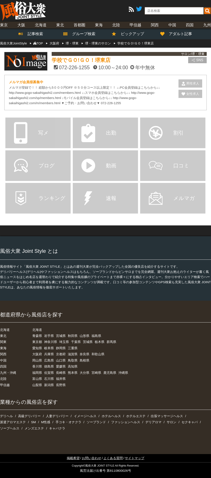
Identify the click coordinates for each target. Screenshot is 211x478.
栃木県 (99, 342)
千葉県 (76, 342)
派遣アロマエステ (13, 422)
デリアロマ (153, 422)
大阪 (21, 25)
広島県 (49, 360)
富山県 (37, 379)
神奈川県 (50, 342)
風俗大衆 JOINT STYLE (99, 465)
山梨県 (37, 385)
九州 (207, 25)
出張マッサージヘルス (167, 416)
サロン (171, 422)
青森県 (37, 336)
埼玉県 (64, 342)
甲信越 (135, 25)
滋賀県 (73, 354)
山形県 (84, 336)
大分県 (84, 372)
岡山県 (37, 360)
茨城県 (88, 342)
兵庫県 (49, 354)
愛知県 (37, 348)
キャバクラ (57, 428)
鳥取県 (73, 360)
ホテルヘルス (111, 416)
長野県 (61, 385)
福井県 (61, 379)
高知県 (73, 366)
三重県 (73, 348)
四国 (190, 25)
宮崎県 (96, 372)
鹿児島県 (109, 372)
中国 (172, 25)
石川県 (49, 379)
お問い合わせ (91, 458)
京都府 (61, 354)
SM (33, 422)
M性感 (45, 422)
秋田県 (73, 336)
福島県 (96, 336)
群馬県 (111, 342)
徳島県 (49, 366)
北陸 (116, 25)
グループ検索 (81, 33)
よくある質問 (113, 458)
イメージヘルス (85, 416)
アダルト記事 (178, 34)
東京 (4, 25)
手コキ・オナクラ (68, 422)
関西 (155, 25)
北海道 (41, 25)
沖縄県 (123, 372)
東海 (99, 25)
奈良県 (84, 354)
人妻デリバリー (57, 416)
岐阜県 (49, 348)
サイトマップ (134, 458)
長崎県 (61, 372)
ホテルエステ (136, 416)
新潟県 (49, 385)
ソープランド (96, 422)
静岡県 (61, 348)
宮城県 (61, 336)
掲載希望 (73, 458)
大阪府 (37, 354)
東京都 (37, 342)
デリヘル (6, 416)
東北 (60, 25)
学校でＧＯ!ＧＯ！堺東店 (81, 60)
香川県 (37, 366)
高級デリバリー (29, 416)
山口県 (61, 360)
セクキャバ (190, 422)
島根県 (84, 360)
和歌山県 (98, 354)
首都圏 (79, 25)
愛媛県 (61, 366)
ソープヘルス (9, 428)
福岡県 (37, 372)
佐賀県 (49, 372)
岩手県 (49, 336)
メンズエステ (34, 428)
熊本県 (73, 372)
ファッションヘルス (125, 422)
